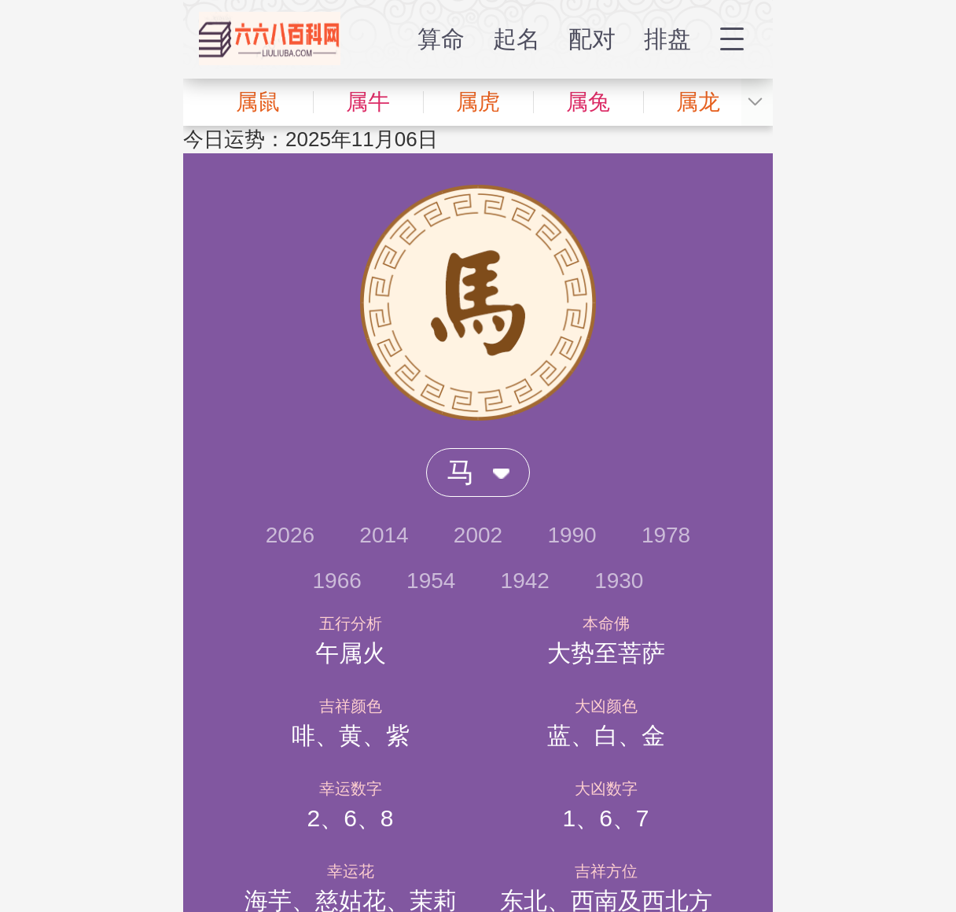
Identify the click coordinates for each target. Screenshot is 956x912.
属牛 (368, 102)
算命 (441, 39)
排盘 (667, 39)
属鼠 (258, 102)
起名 (516, 39)
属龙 (698, 102)
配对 (592, 39)
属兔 (588, 102)
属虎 (478, 102)
